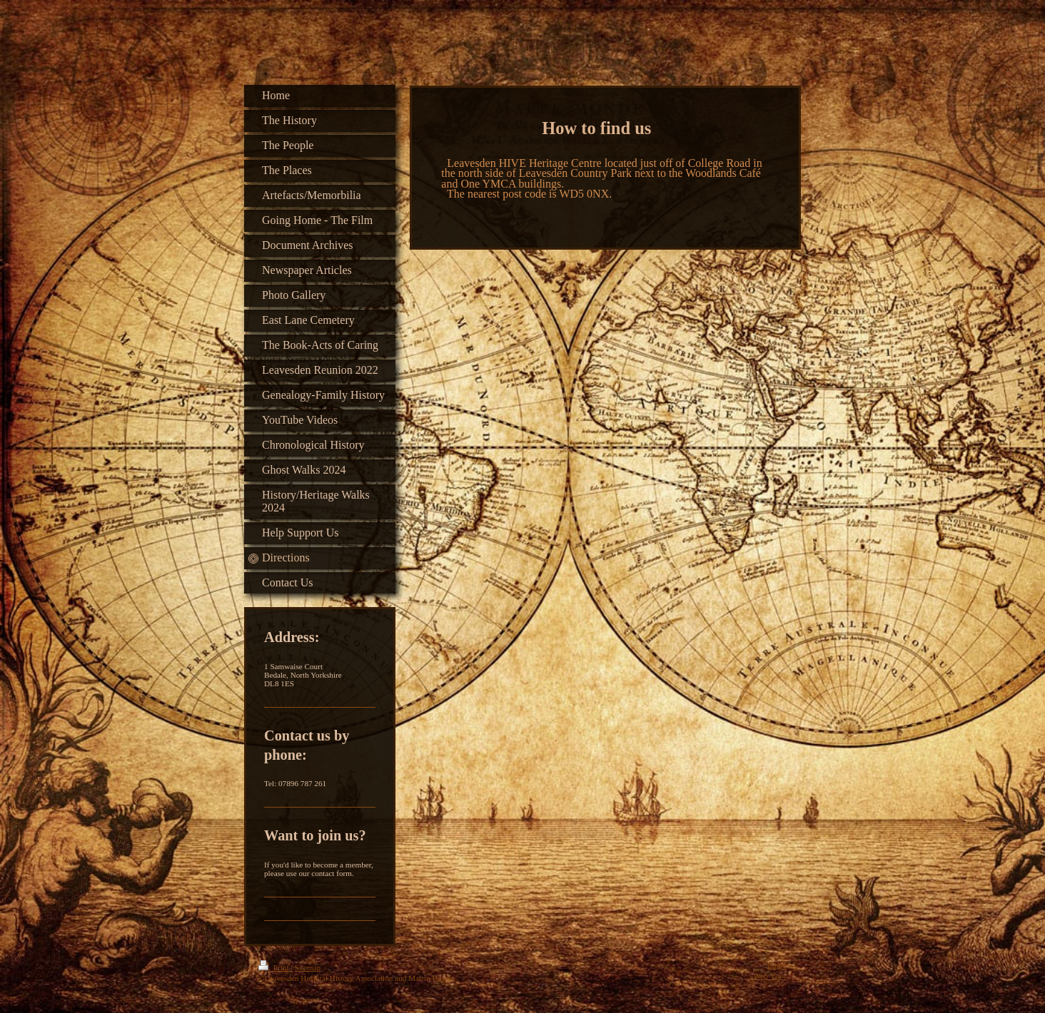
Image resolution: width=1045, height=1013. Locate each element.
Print (274, 967)
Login (777, 965)
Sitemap (307, 967)
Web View (770, 976)
